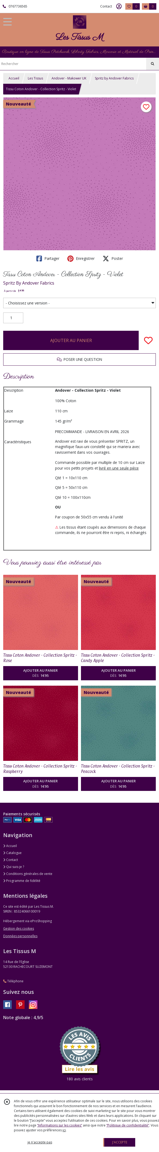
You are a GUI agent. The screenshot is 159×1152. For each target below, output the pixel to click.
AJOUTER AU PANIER (71, 340)
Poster (113, 258)
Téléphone (13, 981)
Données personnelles (20, 936)
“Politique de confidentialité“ (127, 1125)
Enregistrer (81, 258)
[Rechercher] (152, 64)
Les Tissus (35, 78)
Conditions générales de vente (27, 873)
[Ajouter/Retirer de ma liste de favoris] (148, 340)
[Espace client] (119, 6)
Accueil (14, 78)
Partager (47, 258)
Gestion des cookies (18, 928)
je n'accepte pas (40, 1142)
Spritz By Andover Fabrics (28, 283)
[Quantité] (13, 317)
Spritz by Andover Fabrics (114, 78)
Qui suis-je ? (13, 866)
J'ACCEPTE (119, 1142)
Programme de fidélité (21, 880)
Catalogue (12, 853)
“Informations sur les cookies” (59, 1125)
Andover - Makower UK (69, 78)
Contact (106, 6)
